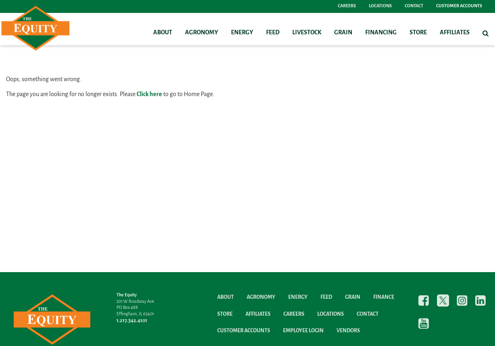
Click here (149, 94)
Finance (383, 297)
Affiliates (455, 32)
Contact (414, 6)
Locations (380, 6)
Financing (381, 32)
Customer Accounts (459, 6)
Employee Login (303, 331)
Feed (272, 32)
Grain (343, 32)
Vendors (348, 331)
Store (418, 32)
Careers (347, 6)
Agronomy (201, 32)
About (162, 32)
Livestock (306, 32)
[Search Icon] (486, 33)
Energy (242, 32)
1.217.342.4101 (131, 321)
